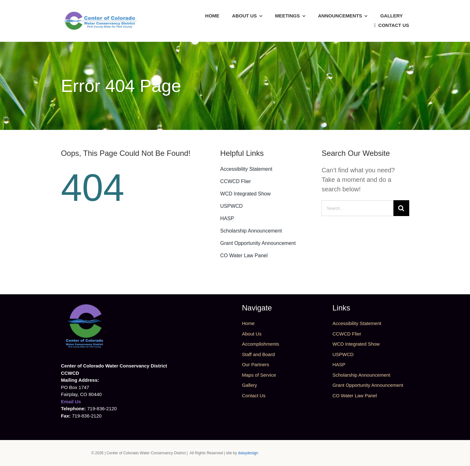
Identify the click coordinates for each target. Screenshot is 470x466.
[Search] (401, 208)
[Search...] (357, 208)
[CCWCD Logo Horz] (100, 12)
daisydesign (248, 453)
